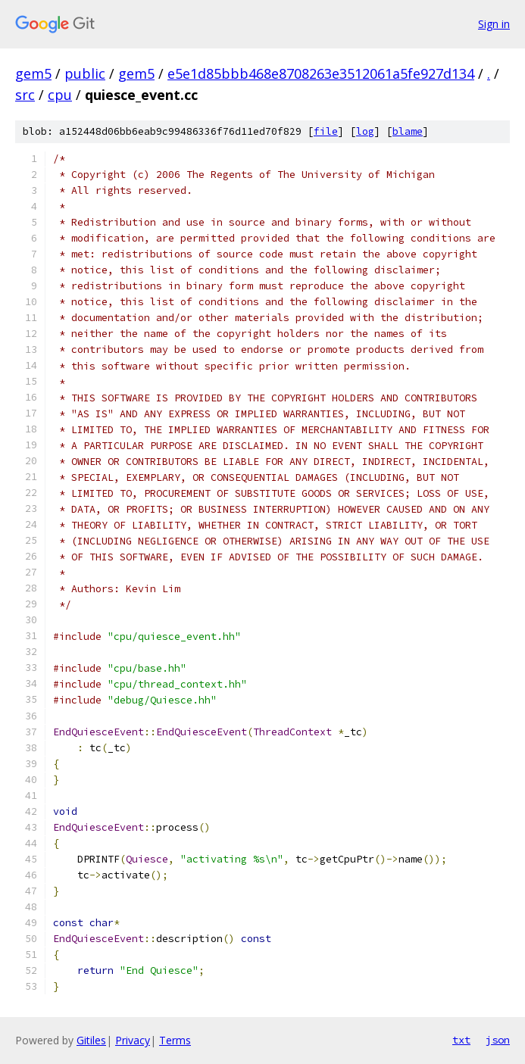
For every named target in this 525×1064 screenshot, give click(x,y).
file (326, 131)
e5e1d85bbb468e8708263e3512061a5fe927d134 (320, 73)
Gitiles (91, 1040)
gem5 (33, 73)
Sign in (494, 24)
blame (407, 131)
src (25, 95)
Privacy (132, 1040)
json (498, 1040)
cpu (60, 95)
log (365, 131)
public (84, 73)
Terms (175, 1040)
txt (461, 1040)
